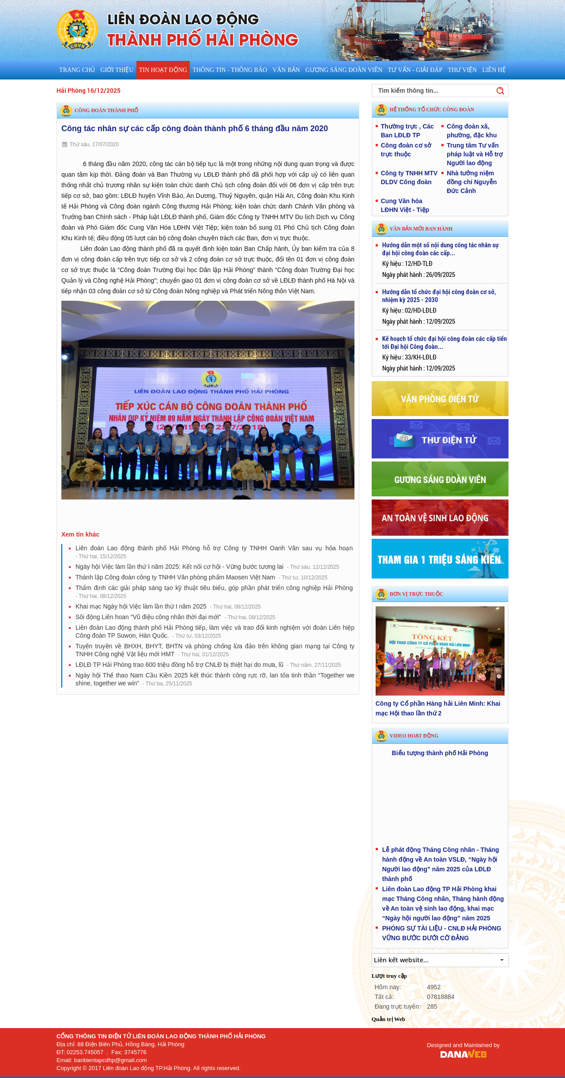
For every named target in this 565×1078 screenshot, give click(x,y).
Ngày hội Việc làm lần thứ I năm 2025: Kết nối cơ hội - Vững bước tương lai (207, 566)
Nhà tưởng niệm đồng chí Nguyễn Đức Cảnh (472, 182)
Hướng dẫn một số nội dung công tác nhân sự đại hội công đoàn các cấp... (440, 249)
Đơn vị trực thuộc (416, 594)
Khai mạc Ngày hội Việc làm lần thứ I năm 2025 (168, 606)
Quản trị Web (388, 1019)
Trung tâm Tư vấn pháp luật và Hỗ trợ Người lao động (475, 154)
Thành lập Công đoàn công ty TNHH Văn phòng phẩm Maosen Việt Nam (201, 577)
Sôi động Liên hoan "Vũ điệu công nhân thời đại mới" (175, 616)
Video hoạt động (414, 735)
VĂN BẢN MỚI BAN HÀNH (421, 228)
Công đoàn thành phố (106, 110)
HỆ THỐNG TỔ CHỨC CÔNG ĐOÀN (432, 109)
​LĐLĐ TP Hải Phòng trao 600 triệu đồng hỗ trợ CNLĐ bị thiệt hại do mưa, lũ (208, 664)
